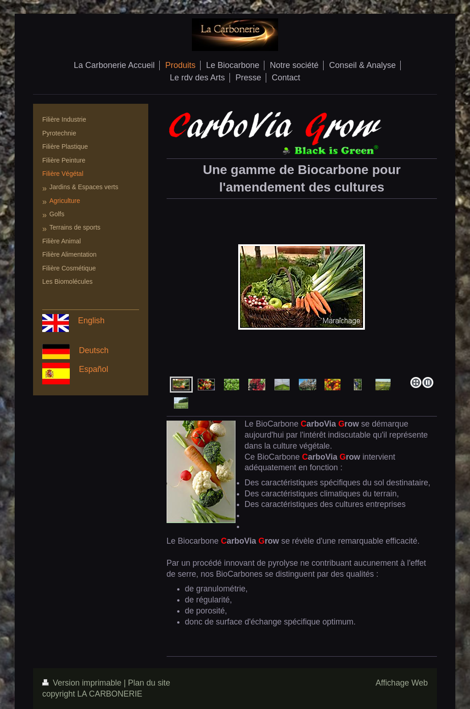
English (91, 320)
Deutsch (94, 350)
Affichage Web (401, 682)
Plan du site (149, 682)
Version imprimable (82, 682)
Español (93, 369)
